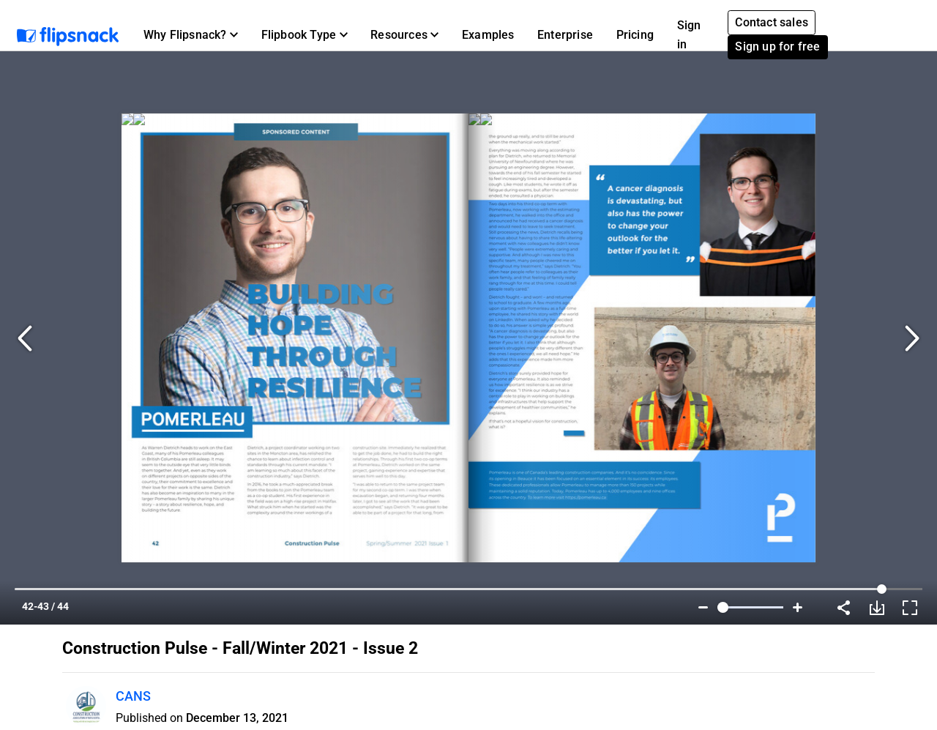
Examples (488, 35)
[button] (191, 35)
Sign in (689, 34)
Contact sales (771, 22)
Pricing (635, 35)
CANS (133, 696)
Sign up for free (777, 46)
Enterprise (565, 35)
